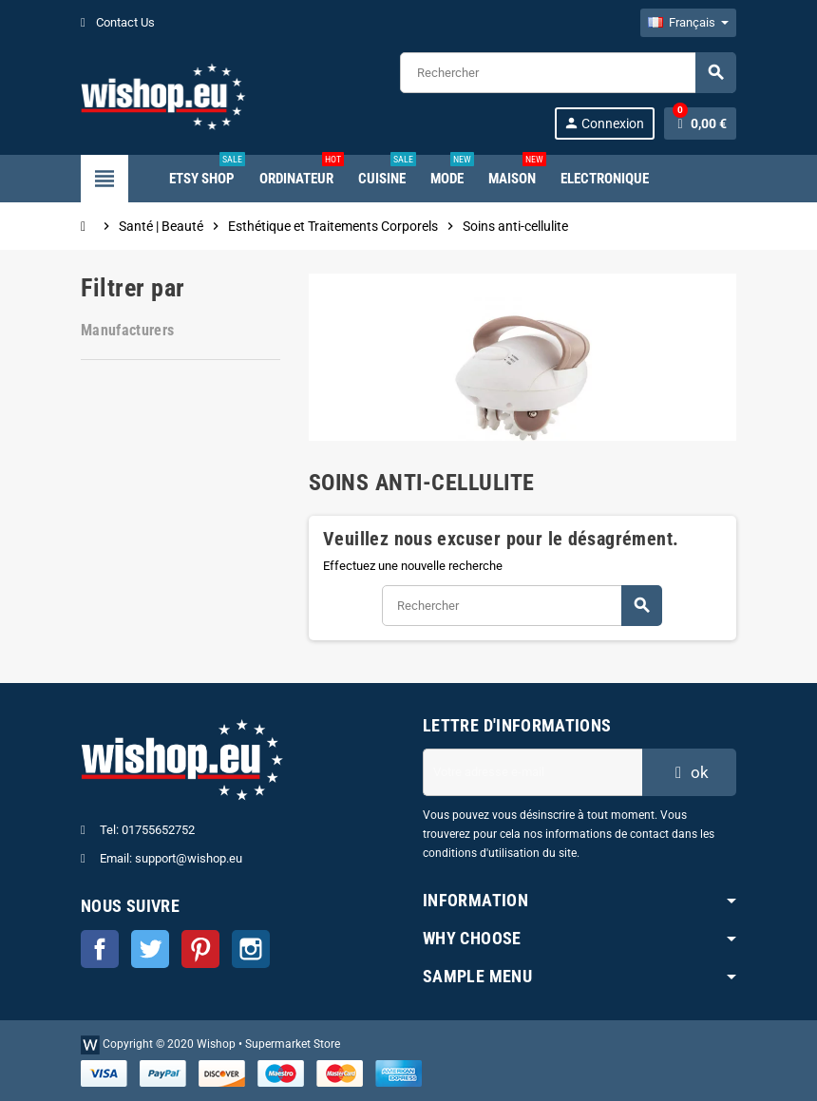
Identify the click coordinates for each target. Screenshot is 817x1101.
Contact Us (118, 22)
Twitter (150, 949)
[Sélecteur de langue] (688, 23)
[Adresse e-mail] (532, 772)
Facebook (100, 949)
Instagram (251, 949)
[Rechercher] (567, 72)
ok (690, 772)
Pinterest (200, 949)
